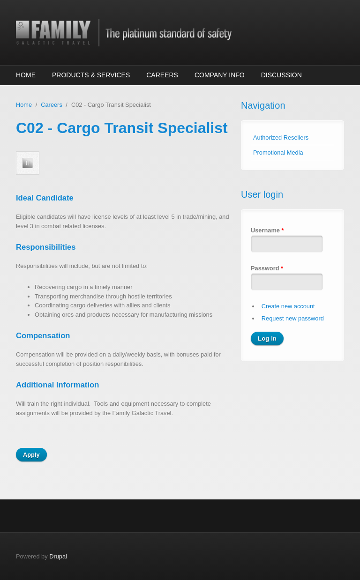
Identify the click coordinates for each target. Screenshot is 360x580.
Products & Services (91, 75)
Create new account (288, 306)
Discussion (281, 75)
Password (267, 268)
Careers (162, 75)
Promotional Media (278, 152)
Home (26, 75)
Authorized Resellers (280, 137)
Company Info (220, 75)
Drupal (58, 556)
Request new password (293, 318)
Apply (31, 454)
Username (267, 230)
